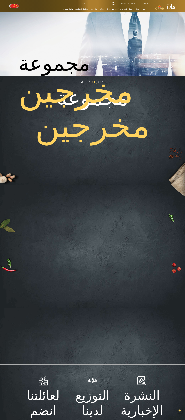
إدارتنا (138, 9)
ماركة (94, 9)
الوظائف (78, 9)
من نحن (145, 9)
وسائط (85, 9)
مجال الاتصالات (126, 9)
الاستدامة (115, 9)
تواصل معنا (68, 9)
